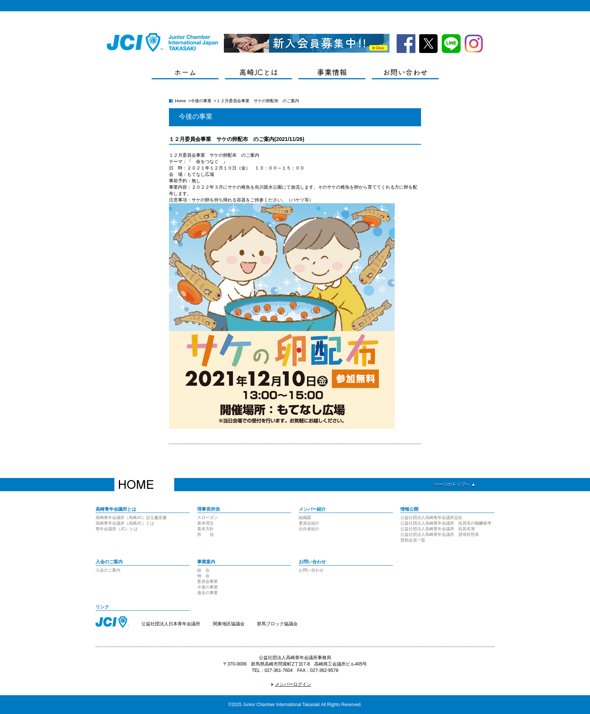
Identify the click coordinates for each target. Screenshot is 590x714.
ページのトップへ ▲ (455, 484)
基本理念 (205, 523)
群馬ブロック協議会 (277, 623)
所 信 (205, 534)
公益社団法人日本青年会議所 (170, 623)
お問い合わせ (311, 570)
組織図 (305, 517)
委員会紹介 (309, 523)
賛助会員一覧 (412, 540)
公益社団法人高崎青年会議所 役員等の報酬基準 (445, 523)
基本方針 (205, 528)
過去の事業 (207, 592)
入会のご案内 (108, 570)
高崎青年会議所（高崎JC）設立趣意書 (131, 517)
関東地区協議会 (229, 623)
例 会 (203, 575)
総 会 (203, 570)
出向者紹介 (309, 528)
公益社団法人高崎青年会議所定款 (431, 517)
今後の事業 (201, 100)
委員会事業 (207, 581)
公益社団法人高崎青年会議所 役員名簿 (437, 528)
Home (180, 100)
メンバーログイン (293, 684)
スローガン (207, 517)
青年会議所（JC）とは (117, 528)
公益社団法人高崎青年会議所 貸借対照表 (439, 534)
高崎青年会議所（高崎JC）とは (125, 523)
